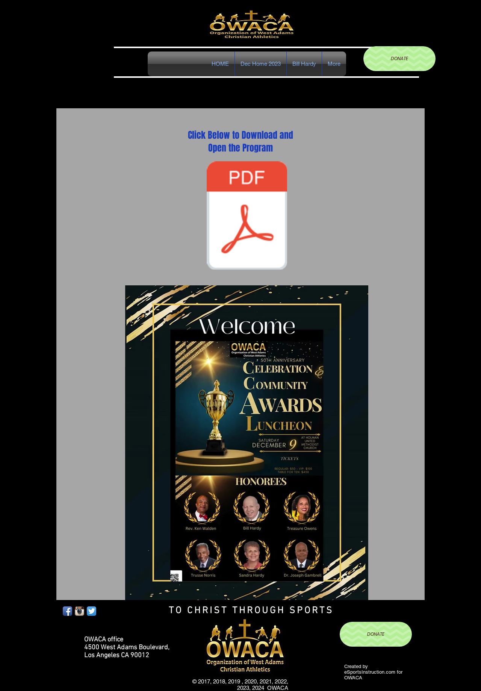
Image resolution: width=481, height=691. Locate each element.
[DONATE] (399, 58)
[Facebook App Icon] (67, 611)
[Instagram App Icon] (79, 611)
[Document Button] (246, 216)
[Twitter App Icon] (91, 611)
